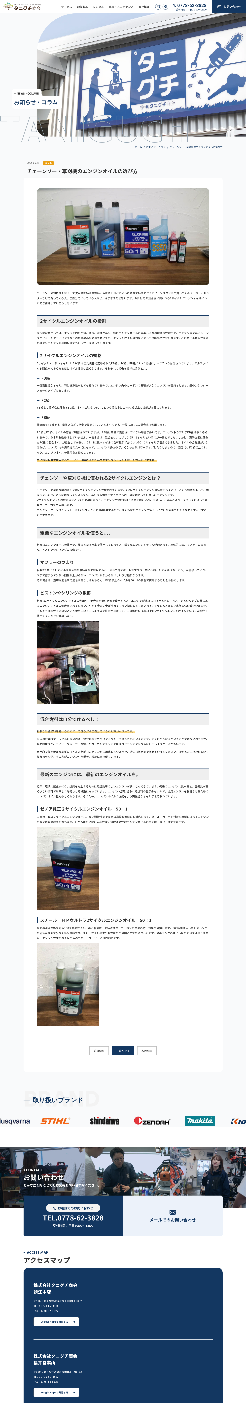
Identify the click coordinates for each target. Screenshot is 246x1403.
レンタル (98, 7)
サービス (66, 7)
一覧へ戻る (123, 1051)
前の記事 (99, 1051)
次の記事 (146, 1051)
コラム (48, 162)
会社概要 (144, 7)
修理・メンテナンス (121, 7)
